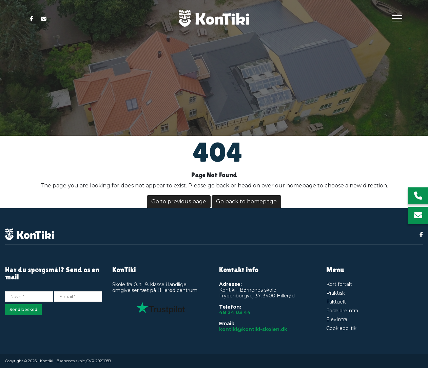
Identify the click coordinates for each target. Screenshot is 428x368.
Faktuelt (336, 301)
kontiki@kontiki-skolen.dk (253, 329)
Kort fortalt (339, 284)
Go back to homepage (246, 201)
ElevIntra (336, 319)
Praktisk (335, 293)
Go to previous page (178, 201)
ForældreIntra (342, 310)
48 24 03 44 (235, 312)
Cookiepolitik (341, 328)
